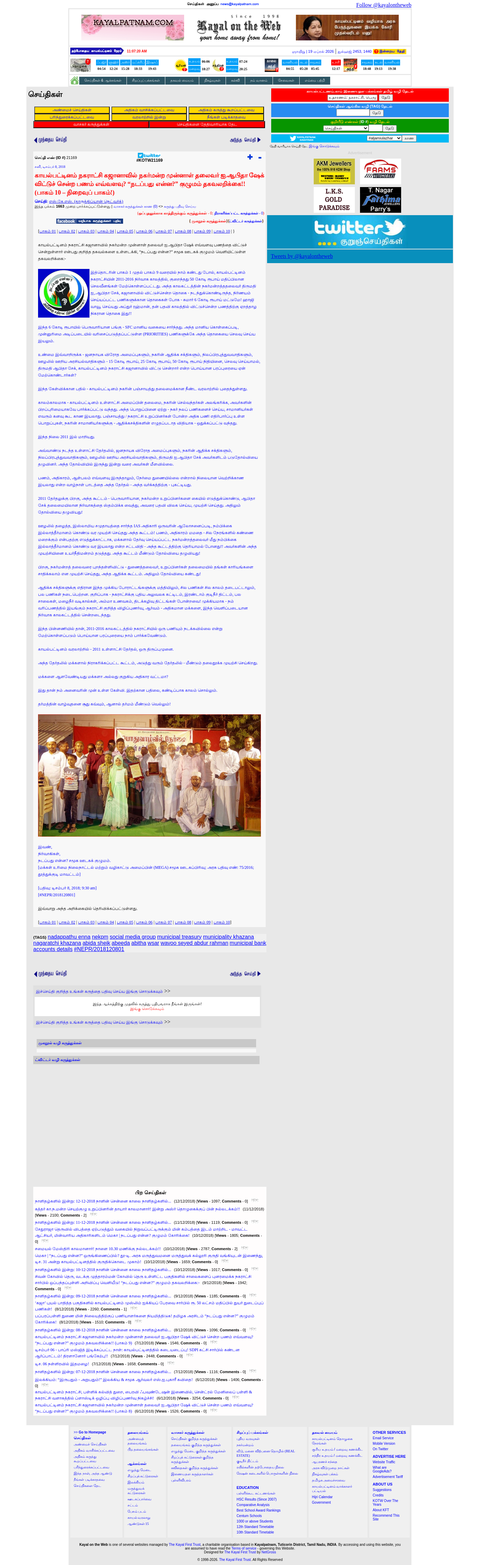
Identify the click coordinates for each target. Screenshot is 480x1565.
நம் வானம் (258, 80)
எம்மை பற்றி (315, 80)
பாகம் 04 (105, 231)
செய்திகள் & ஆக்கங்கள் (102, 80)
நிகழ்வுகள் (212, 80)
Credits (378, 1495)
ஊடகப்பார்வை (140, 1499)
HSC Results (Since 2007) (257, 1499)
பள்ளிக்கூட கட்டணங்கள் (256, 1493)
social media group (133, 937)
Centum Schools (249, 1516)
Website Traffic (384, 1462)
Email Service (383, 1438)
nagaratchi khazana (57, 943)
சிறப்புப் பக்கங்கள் (146, 80)
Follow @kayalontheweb (383, 5)
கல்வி (235, 80)
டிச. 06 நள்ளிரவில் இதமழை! (62, 1363)
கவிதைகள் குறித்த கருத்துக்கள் (194, 1468)
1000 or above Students (255, 1521)
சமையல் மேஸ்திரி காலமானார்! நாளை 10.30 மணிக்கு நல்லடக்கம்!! (98, 1248)
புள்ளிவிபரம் (181, 1480)
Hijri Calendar (322, 1497)
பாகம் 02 (67, 231)
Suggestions (382, 1490)
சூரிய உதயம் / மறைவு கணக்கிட (337, 1449)
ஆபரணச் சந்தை (325, 1462)
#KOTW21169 (149, 158)
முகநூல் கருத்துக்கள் (209, 221)
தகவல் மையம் (182, 80)
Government (321, 1502)
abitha (138, 943)
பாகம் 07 (163, 231)
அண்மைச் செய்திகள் (90, 1444)
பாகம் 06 (144, 231)
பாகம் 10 (222, 231)
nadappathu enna (69, 937)
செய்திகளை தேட (87, 1486)
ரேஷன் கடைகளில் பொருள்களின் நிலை (267, 1473)
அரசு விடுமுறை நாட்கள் (330, 1468)
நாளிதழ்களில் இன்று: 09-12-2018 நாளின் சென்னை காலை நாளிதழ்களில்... (103, 1296)
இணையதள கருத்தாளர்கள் (192, 1474)
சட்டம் (133, 1505)
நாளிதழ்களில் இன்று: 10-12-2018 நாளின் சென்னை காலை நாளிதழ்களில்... (103, 1269)
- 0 (238, 213)
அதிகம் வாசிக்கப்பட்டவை (94, 1450)
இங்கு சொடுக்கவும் (147, 1009)
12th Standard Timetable (255, 1527)
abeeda (121, 943)
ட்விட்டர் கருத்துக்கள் (245, 221)
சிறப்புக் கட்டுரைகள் (143, 1476)
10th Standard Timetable (255, 1532)
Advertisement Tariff (388, 1477)
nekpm (100, 937)
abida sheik (96, 943)
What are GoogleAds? (382, 1469)
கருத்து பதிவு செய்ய (180, 206)
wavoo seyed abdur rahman (194, 943)
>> (90, 1432)
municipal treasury (179, 937)
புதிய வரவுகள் (248, 1439)
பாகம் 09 (202, 231)
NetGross (269, 1552)
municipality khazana (228, 937)
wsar (153, 943)
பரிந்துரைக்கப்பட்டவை (91, 1467)
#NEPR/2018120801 (99, 949)
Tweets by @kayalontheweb (302, 256)
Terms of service (243, 1548)
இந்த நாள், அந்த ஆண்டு (93, 1473)
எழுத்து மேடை (140, 1470)
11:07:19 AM (137, 51)
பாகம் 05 (125, 231)
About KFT (381, 1510)
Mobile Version (384, 1443)
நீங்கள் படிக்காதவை (89, 1479)
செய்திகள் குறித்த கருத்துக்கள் (194, 1439)
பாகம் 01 (47, 231)
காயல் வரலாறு (139, 1517)
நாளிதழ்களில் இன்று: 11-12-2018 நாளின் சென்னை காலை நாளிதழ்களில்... (103, 1222)
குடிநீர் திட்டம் (247, 1461)
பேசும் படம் (137, 1511)
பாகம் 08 (183, 231)
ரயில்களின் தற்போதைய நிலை (260, 1467)
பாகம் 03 (86, 231)
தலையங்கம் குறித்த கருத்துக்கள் (196, 1445)
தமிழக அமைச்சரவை (329, 1480)
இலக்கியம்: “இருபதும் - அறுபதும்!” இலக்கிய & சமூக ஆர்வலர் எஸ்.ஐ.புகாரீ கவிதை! (114, 1379)
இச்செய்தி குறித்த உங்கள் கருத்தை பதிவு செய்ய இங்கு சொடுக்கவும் (99, 991)
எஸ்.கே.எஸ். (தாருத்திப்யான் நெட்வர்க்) (86, 201)
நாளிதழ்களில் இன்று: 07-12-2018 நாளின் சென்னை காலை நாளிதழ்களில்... (103, 1371)
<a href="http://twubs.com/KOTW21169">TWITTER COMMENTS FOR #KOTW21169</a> (146, 1119)
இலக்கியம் (136, 1482)
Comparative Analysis (253, 1505)
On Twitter (380, 1449)
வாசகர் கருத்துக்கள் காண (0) (135, 206)
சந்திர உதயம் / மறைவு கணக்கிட (337, 1455)
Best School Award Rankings (258, 1510)
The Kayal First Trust (184, 1544)
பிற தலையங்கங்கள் (143, 1449)
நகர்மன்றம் (245, 1445)
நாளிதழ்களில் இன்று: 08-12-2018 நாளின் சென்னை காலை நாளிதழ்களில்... (103, 1330)
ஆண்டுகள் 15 (138, 1524)
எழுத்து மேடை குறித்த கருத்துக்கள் (198, 1451)
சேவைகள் (286, 80)
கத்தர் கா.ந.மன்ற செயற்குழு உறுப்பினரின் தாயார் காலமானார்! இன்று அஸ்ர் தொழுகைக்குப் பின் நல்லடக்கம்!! (137, 1209)
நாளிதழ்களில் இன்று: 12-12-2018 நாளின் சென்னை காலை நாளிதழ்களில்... (103, 1201)
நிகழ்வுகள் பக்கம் (325, 1474)
